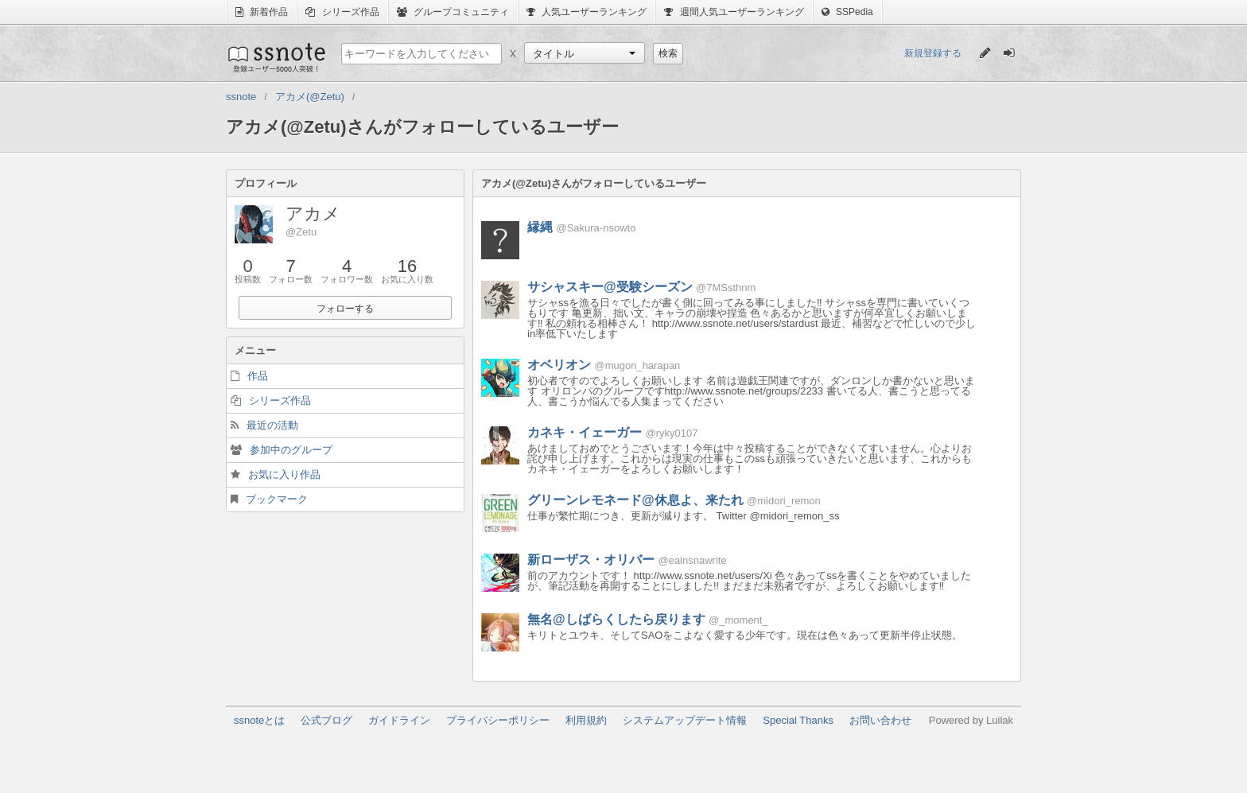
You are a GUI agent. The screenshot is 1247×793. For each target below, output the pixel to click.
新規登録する (932, 53)
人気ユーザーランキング (586, 11)
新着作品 (261, 11)
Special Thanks (798, 720)
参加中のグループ (291, 450)
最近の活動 (272, 425)
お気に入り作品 (284, 474)
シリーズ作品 (342, 11)
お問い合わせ (880, 720)
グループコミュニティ (453, 11)
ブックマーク (277, 499)
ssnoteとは (259, 720)
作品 (257, 376)
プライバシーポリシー (498, 720)
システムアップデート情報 (685, 720)
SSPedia (847, 11)
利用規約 (586, 720)
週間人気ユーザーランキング (733, 11)
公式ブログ (326, 720)
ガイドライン (399, 720)
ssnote (275, 57)
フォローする (345, 308)
